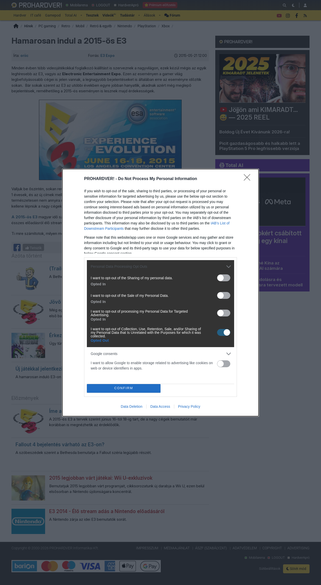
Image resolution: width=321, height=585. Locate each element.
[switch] (223, 277)
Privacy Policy (189, 406)
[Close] (248, 179)
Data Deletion (131, 406)
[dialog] (160, 292)
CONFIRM (123, 388)
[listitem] (160, 266)
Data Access (160, 406)
